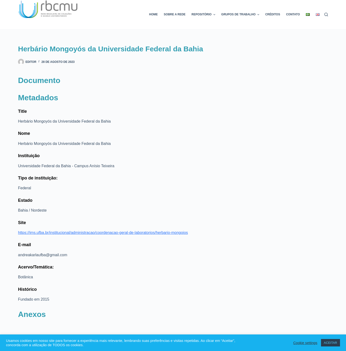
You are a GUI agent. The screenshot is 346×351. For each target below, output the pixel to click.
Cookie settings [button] (305, 343)
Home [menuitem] (153, 14)
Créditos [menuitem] (272, 14)
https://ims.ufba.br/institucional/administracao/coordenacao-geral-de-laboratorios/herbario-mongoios (103, 233)
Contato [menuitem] (293, 14)
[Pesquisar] (326, 14)
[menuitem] (308, 14)
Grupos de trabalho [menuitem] (240, 14)
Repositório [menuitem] (204, 14)
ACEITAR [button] (330, 343)
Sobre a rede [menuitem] (174, 14)
